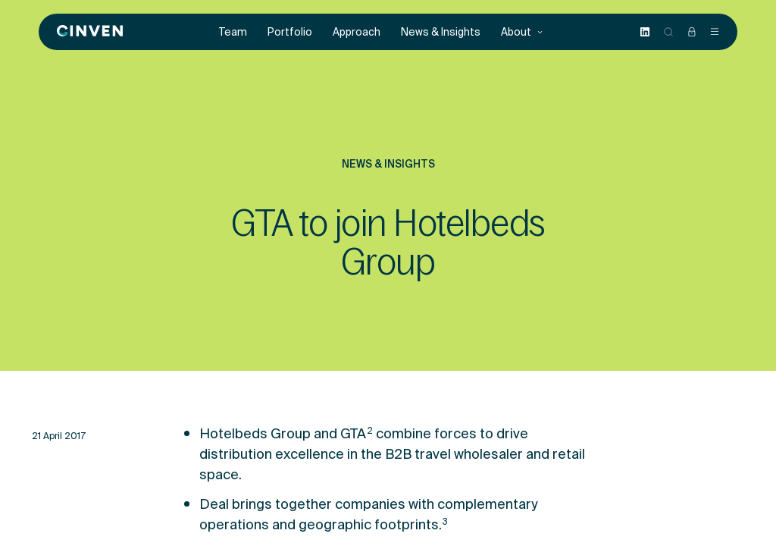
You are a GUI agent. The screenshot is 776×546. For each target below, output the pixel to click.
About (522, 32)
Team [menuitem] (233, 32)
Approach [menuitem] (356, 32)
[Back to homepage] (90, 32)
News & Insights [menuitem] (440, 32)
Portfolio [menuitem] (290, 32)
